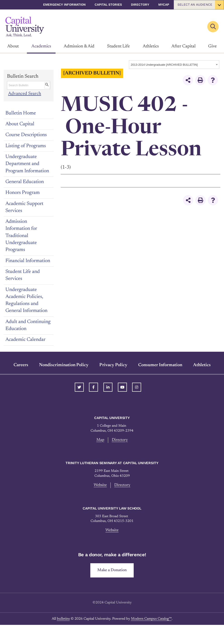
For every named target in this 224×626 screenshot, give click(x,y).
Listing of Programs (25, 146)
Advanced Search (24, 93)
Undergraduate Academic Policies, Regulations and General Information (26, 300)
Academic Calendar (25, 339)
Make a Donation (112, 571)
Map (100, 440)
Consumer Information (160, 365)
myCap (163, 4)
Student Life (118, 46)
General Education (24, 181)
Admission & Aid (79, 46)
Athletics (151, 46)
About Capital (19, 124)
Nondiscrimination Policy (64, 365)
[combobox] (174, 64)
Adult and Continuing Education (28, 325)
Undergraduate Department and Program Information (27, 164)
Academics (41, 46)
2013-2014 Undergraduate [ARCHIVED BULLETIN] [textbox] (164, 64)
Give (212, 46)
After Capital (183, 46)
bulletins (63, 620)
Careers (21, 365)
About (13, 46)
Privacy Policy (113, 365)
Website (100, 485)
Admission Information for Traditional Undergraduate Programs (21, 235)
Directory (140, 4)
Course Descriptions (26, 135)
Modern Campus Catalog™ (151, 620)
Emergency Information (64, 4)
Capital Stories (108, 4)
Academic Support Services (24, 207)
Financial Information (27, 260)
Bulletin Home (20, 113)
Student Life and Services (22, 275)
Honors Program (22, 192)
